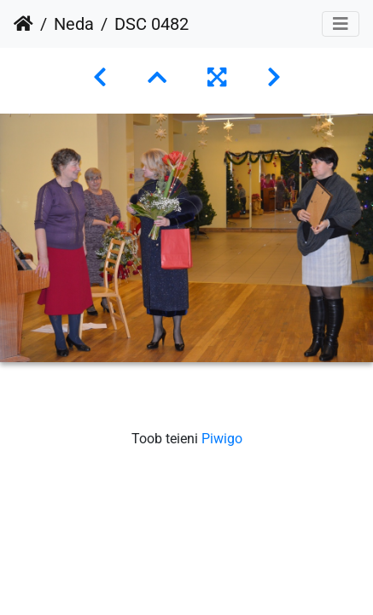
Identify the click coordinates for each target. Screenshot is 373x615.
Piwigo (221, 438)
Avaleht (23, 24)
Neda (74, 24)
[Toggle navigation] (340, 24)
